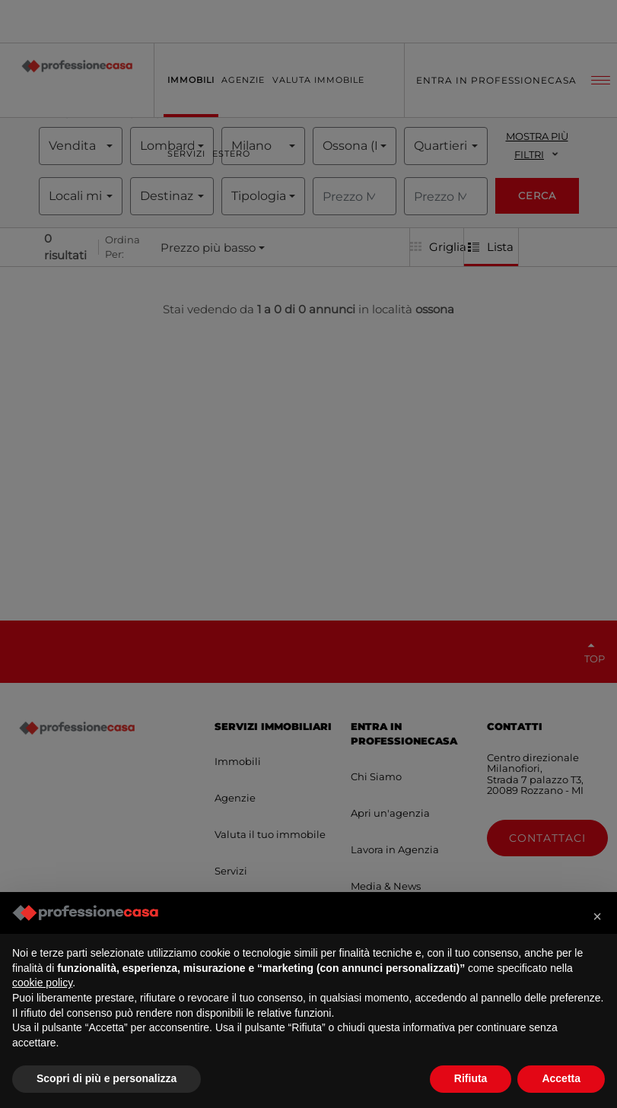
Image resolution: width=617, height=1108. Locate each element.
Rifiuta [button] (471, 1078)
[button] (597, 916)
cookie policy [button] (42, 982)
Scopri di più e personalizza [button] (107, 1078)
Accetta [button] (561, 1078)
